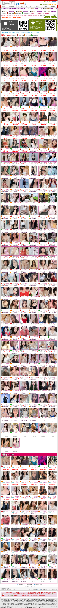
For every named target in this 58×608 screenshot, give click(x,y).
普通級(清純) (26, 13)
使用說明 (36, 6)
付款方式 (44, 6)
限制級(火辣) (11, 13)
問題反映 (53, 6)
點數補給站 (11, 6)
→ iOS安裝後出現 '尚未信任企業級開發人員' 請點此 (10, 32)
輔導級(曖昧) (18, 13)
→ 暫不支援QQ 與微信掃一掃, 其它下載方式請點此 (30, 32)
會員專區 (20, 6)
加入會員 (28, 6)
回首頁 (3, 6)
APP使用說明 (47, 17)
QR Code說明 (53, 17)
